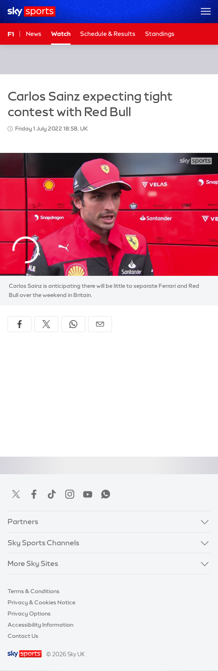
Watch (61, 34)
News (33, 34)
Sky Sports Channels (43, 542)
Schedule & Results (108, 34)
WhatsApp (106, 494)
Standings (160, 34)
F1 (11, 34)
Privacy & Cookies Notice (41, 602)
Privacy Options (29, 613)
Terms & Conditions (33, 591)
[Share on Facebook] (19, 324)
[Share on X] (46, 324)
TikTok (52, 494)
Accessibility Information (40, 624)
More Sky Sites (33, 563)
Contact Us (23, 636)
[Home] (32, 11)
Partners (23, 521)
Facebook (34, 494)
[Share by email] (100, 324)
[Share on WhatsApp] (73, 324)
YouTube (88, 494)
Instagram (70, 494)
